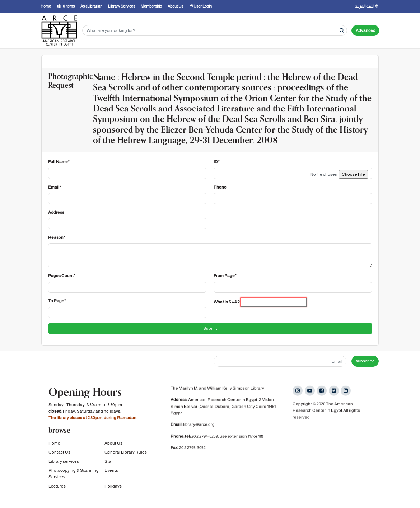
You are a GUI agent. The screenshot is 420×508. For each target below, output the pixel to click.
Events (111, 470)
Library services (63, 461)
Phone (220, 187)
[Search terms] (214, 30)
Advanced (365, 30)
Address (56, 212)
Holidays (113, 486)
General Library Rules (125, 452)
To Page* (57, 300)
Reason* (56, 237)
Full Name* (59, 161)
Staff (108, 461)
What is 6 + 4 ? (227, 301)
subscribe (365, 361)
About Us (113, 443)
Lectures (57, 486)
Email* (54, 187)
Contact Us (59, 452)
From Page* (225, 275)
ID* (217, 161)
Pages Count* (61, 275)
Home (54, 443)
